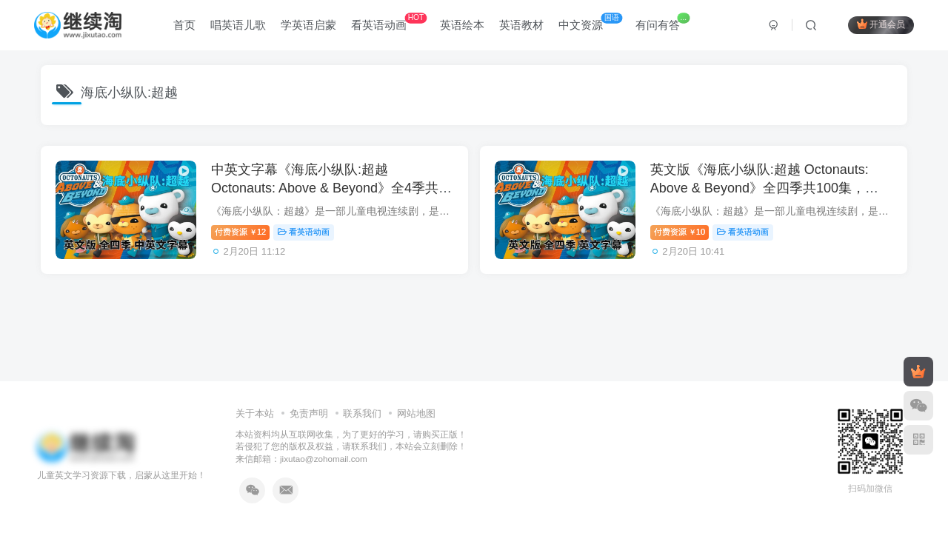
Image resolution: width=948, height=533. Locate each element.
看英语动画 (389, 22)
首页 (184, 25)
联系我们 (362, 413)
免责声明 (309, 413)
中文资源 (590, 22)
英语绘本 (462, 25)
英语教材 (521, 25)
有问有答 (662, 22)
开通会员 (881, 24)
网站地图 (416, 413)
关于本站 (255, 413)
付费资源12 (240, 231)
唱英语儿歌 (238, 25)
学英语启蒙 (308, 25)
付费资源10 (679, 231)
